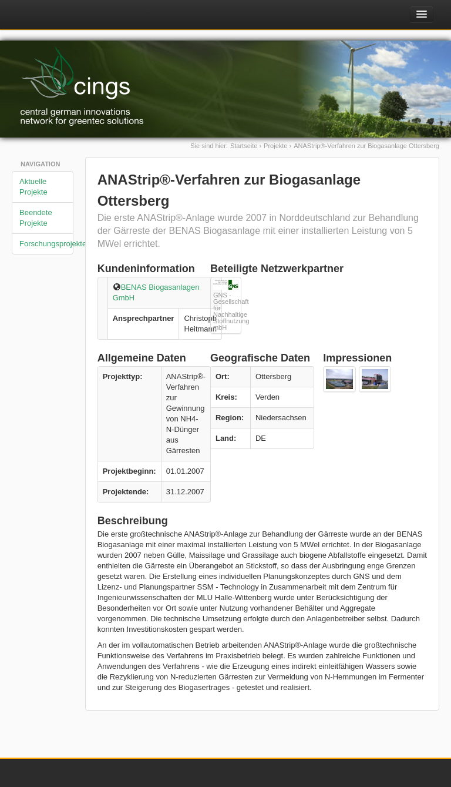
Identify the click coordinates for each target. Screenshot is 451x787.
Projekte (275, 145)
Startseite (243, 145)
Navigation (40, 164)
